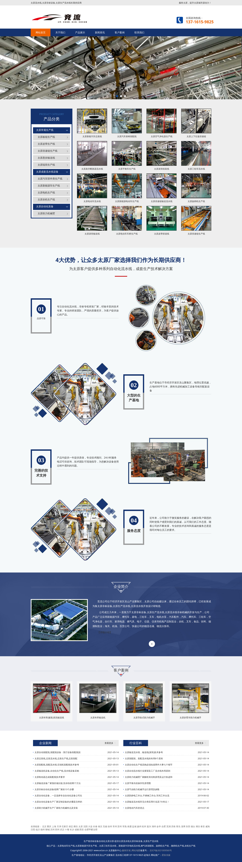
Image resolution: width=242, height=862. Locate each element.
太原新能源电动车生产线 (127, 201)
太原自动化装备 (44, 206)
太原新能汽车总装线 (92, 136)
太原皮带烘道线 (161, 233)
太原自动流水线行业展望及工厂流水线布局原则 (147, 770)
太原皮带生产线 (46, 144)
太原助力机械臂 (46, 213)
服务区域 (126, 850)
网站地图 (136, 850)
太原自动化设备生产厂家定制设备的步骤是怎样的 (58, 801)
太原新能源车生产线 (49, 185)
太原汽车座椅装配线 (127, 136)
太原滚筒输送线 (92, 233)
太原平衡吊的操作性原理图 (138, 783)
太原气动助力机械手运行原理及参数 (142, 789)
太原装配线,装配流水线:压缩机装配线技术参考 (57, 764)
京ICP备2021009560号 (161, 850)
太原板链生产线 (46, 137)
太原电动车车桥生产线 (127, 233)
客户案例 (120, 32)
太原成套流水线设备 (47, 171)
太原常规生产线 (44, 130)
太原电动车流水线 (92, 201)
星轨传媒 (166, 855)
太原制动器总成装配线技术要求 (50, 776)
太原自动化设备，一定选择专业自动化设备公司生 (58, 795)
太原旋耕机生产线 (196, 201)
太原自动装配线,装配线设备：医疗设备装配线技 (58, 752)
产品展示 (80, 32)
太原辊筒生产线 (46, 164)
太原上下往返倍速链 (196, 136)
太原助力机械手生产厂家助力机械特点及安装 (56, 807)
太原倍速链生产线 (47, 150)
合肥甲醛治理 (90, 829)
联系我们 (139, 32)
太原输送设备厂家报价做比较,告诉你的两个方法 (58, 783)
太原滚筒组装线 (161, 168)
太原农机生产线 (46, 199)
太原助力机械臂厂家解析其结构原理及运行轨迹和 (148, 776)
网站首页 (41, 32)
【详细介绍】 (104, 632)
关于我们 (60, 32)
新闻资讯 (100, 32)
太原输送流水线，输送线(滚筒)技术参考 (144, 752)
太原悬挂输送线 (46, 157)
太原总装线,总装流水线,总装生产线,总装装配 (56, 758)
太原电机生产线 (46, 192)
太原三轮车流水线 (196, 168)
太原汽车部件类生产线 (50, 178)
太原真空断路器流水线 (92, 168)
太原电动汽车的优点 (134, 807)
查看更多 (109, 743)
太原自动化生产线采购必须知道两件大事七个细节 (148, 764)
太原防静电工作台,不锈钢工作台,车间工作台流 (147, 795)
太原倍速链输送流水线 (161, 201)
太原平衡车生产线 (127, 168)
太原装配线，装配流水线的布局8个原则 (144, 758)
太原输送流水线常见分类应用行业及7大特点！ (147, 801)
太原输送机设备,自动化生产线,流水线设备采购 (57, 770)
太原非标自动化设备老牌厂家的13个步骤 (54, 789)
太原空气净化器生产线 (161, 136)
